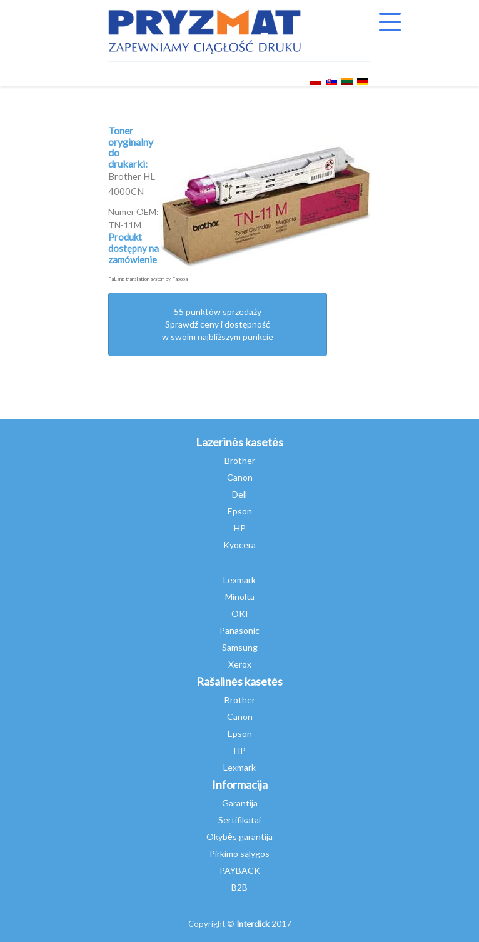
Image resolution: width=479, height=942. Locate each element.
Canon (240, 477)
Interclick (253, 924)
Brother (239, 460)
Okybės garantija (239, 836)
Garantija (240, 803)
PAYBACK (239, 870)
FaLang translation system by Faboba (148, 279)
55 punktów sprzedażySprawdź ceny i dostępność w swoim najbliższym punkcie (217, 324)
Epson (240, 511)
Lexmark (239, 579)
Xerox (239, 664)
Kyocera (239, 544)
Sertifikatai (239, 819)
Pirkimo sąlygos (239, 853)
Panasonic (239, 630)
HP (240, 528)
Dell (239, 494)
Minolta (240, 596)
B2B (239, 887)
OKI (239, 613)
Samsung (240, 647)
